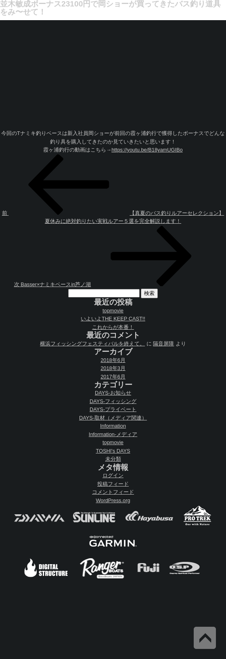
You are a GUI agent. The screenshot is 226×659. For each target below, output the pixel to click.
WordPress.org (113, 500)
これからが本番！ (113, 327)
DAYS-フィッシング (113, 401)
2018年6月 (113, 360)
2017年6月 (113, 377)
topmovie (113, 311)
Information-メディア (113, 434)
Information (113, 426)
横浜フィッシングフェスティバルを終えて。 (92, 344)
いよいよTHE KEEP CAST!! (113, 319)
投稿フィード (113, 484)
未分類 (113, 459)
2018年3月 (113, 368)
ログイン (113, 475)
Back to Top (205, 638)
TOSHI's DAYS (113, 451)
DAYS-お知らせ (113, 393)
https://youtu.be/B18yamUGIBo (146, 150)
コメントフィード (113, 492)
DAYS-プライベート (113, 409)
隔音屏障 (163, 344)
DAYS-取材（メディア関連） (113, 418)
